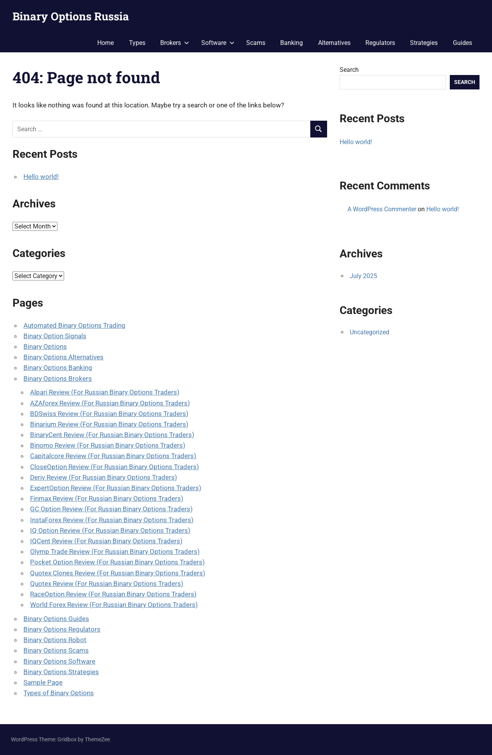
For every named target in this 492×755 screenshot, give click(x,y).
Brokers (174, 42)
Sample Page (43, 682)
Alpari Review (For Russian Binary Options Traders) (104, 392)
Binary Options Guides (56, 619)
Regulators (380, 42)
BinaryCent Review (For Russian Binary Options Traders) (112, 435)
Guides (462, 42)
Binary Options (45, 346)
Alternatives (334, 42)
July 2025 (363, 276)
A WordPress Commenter (381, 209)
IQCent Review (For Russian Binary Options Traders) (106, 541)
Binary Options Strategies (61, 672)
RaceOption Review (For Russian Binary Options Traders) (113, 594)
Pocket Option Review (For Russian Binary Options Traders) (117, 562)
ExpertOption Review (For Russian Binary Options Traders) (115, 488)
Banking (291, 42)
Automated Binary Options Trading (74, 325)
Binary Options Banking (57, 367)
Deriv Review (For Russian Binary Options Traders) (103, 477)
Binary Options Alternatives (63, 357)
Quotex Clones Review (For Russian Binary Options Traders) (117, 573)
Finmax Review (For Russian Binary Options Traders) (106, 498)
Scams (255, 42)
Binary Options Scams (56, 650)
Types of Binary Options (58, 693)
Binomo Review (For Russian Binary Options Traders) (107, 445)
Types (137, 42)
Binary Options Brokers (57, 378)
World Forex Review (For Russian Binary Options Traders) (114, 605)
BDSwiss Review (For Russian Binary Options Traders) (109, 414)
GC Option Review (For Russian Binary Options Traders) (111, 509)
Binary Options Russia (71, 16)
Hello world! (41, 176)
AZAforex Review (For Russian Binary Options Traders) (110, 403)
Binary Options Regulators (61, 629)
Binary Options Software (59, 661)
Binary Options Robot (54, 640)
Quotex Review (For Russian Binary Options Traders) (106, 583)
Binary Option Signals (54, 336)
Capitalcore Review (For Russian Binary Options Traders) (113, 456)
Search (349, 69)
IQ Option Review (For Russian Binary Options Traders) (110, 530)
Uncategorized (369, 332)
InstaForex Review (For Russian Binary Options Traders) (111, 520)
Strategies (424, 42)
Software (217, 42)
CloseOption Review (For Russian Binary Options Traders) (114, 467)
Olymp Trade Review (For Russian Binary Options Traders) (115, 551)
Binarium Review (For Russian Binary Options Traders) (109, 424)
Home (105, 42)
